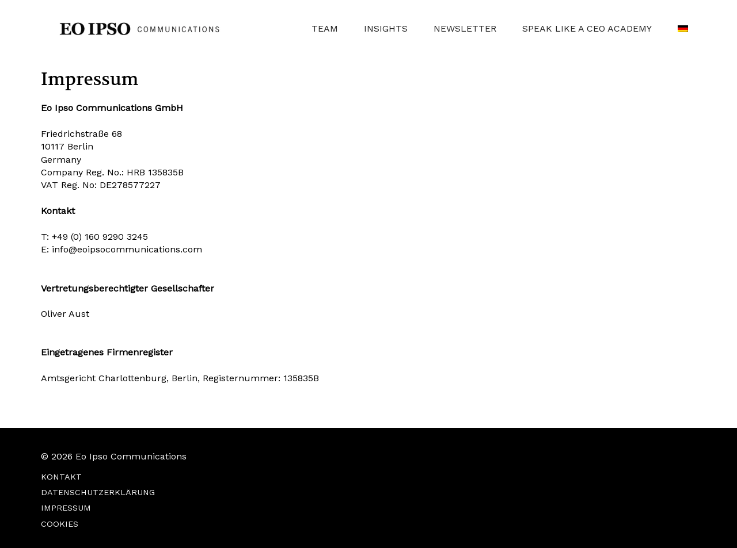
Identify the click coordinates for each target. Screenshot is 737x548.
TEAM (324, 28)
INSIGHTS (386, 28)
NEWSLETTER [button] (465, 28)
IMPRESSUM (66, 507)
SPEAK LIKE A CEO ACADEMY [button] (587, 28)
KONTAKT (61, 476)
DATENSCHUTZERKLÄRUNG (98, 492)
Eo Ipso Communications (131, 456)
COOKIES (59, 523)
